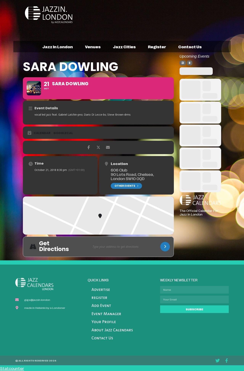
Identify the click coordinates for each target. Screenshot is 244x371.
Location (119, 163)
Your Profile (104, 322)
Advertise (101, 290)
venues (93, 46)
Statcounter (12, 368)
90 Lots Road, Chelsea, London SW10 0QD (132, 176)
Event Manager (106, 314)
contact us (190, 46)
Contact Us (102, 338)
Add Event (101, 306)
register (157, 46)
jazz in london (57, 46)
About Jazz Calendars (112, 330)
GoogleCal (63, 133)
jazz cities (124, 46)
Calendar (42, 133)
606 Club (119, 169)
